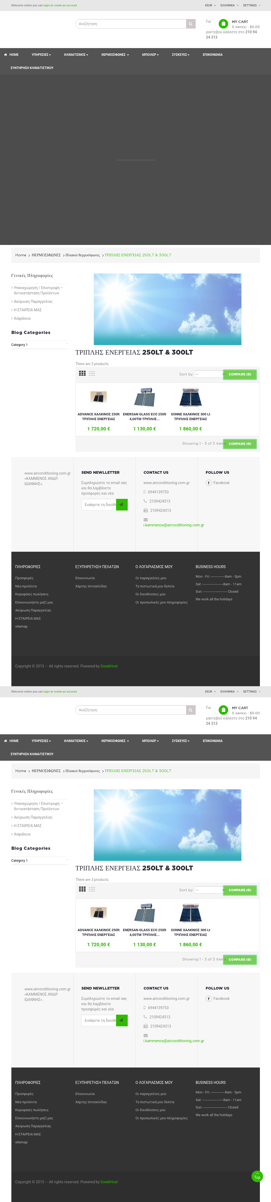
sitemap (21, 626)
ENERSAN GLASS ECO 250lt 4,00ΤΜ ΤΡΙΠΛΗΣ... (144, 416)
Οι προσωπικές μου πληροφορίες (162, 602)
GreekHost (109, 666)
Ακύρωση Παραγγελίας (33, 301)
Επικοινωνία (85, 578)
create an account (65, 5)
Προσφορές (24, 578)
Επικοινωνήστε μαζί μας (34, 602)
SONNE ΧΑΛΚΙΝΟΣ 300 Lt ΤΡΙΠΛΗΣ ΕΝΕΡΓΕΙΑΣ (190, 416)
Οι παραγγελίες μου (151, 578)
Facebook (222, 483)
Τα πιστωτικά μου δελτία (155, 586)
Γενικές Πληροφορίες (32, 275)
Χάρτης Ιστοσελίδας (91, 586)
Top (257, 1175)
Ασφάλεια (22, 318)
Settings (250, 5)
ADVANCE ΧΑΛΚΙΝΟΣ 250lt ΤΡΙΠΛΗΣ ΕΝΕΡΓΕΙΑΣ (99, 416)
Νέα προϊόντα (26, 586)
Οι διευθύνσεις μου (151, 594)
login (46, 5)
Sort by (186, 374)
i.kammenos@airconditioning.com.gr (174, 525)
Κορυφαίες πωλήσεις (32, 594)
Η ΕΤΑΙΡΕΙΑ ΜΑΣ (28, 310)
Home (20, 255)
